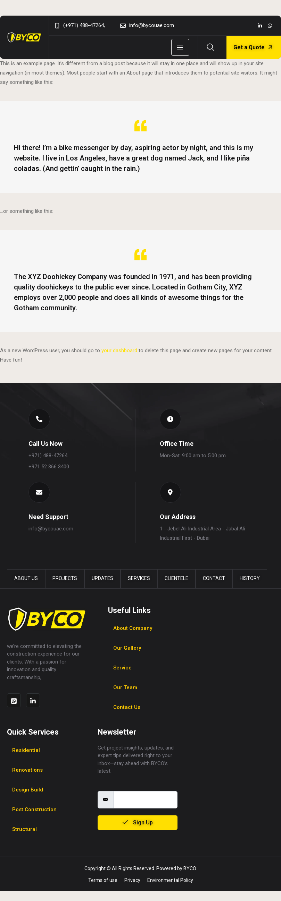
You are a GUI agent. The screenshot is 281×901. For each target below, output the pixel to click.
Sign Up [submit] (138, 832)
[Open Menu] (180, 47)
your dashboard (119, 350)
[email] (145, 809)
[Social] (259, 25)
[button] (40, 421)
